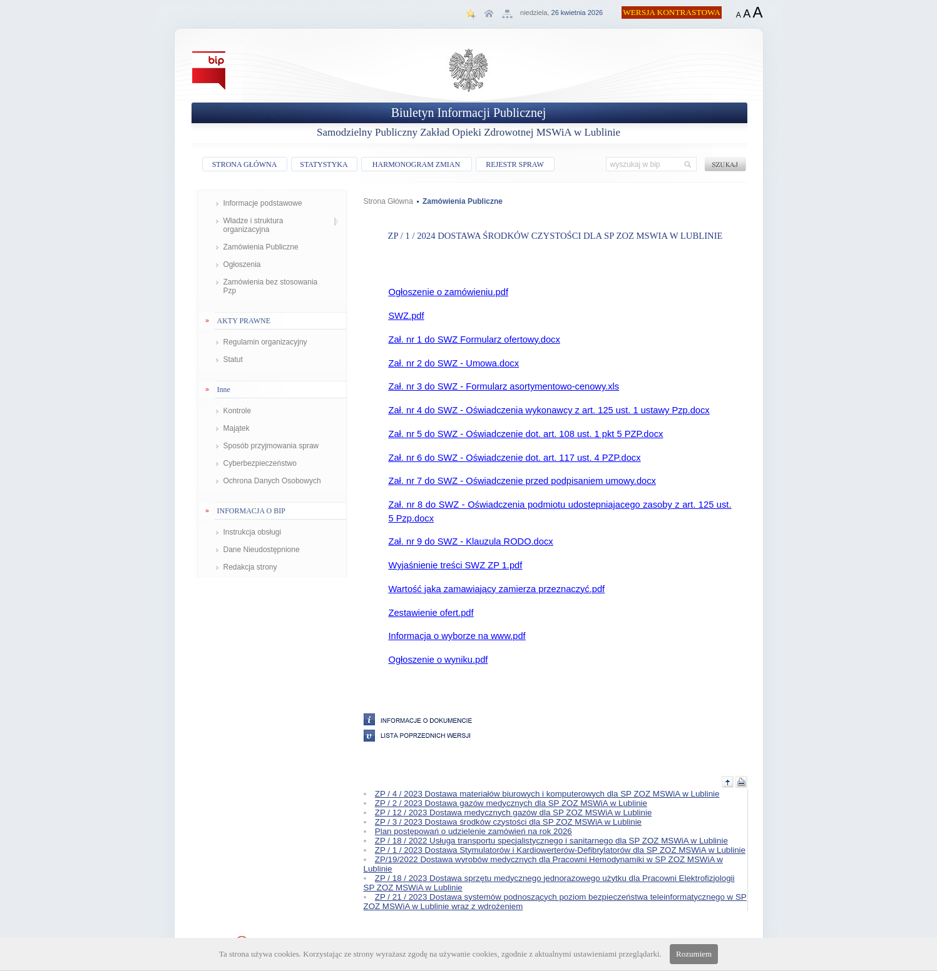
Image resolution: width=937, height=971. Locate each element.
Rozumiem (694, 953)
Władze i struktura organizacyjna (253, 225)
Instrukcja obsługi (252, 532)
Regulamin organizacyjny (265, 342)
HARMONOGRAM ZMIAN (416, 164)
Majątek (236, 428)
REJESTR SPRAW (515, 164)
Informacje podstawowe (262, 203)
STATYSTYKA (323, 164)
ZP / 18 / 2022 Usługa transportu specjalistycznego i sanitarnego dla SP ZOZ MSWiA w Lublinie (551, 840)
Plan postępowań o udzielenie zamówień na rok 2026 (473, 831)
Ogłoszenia (242, 264)
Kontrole (237, 410)
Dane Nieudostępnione (261, 549)
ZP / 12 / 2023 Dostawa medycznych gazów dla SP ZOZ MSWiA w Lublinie (513, 812)
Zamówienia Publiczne (261, 247)
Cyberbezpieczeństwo (260, 463)
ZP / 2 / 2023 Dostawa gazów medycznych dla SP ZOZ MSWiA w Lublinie (511, 803)
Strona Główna (388, 201)
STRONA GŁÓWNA (244, 164)
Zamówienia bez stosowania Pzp (270, 286)
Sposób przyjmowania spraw (271, 445)
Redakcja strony (250, 567)
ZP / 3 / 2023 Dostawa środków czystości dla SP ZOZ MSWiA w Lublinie (508, 822)
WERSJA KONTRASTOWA (671, 12)
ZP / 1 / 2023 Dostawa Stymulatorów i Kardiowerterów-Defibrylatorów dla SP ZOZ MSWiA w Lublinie (560, 850)
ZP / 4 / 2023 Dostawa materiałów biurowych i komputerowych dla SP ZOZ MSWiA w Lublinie (547, 793)
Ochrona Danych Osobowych (272, 480)
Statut (233, 359)
